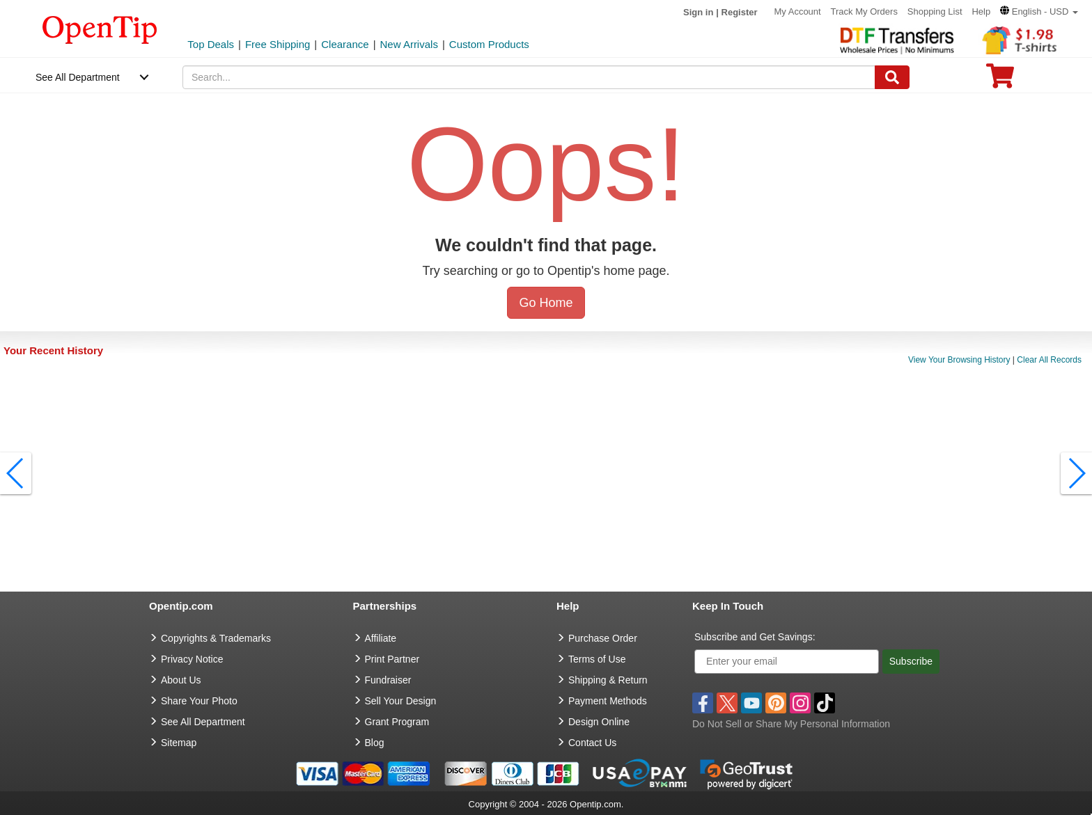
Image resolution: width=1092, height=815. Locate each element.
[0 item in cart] (1000, 80)
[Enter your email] (786, 661)
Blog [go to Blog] (374, 742)
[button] (1039, 11)
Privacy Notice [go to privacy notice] (192, 659)
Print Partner (392, 659)
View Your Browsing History (959, 360)
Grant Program (397, 721)
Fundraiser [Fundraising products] (388, 680)
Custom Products (489, 44)
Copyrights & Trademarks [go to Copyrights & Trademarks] (216, 638)
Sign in (698, 12)
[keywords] (528, 77)
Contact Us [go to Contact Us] (592, 742)
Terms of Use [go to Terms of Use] (596, 659)
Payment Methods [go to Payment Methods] (607, 700)
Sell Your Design (401, 700)
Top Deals (210, 44)
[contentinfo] (100, 28)
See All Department (78, 77)
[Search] (892, 77)
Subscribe (911, 661)
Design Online (599, 721)
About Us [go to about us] (181, 680)
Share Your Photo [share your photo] (199, 700)
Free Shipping (277, 44)
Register (740, 12)
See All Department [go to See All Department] (203, 721)
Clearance (344, 44)
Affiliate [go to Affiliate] (381, 638)
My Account (797, 11)
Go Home (545, 303)
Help (981, 11)
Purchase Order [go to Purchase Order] (602, 638)
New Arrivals (409, 44)
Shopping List (934, 11)
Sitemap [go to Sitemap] (178, 742)
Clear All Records (1049, 360)
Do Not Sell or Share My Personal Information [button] (791, 723)
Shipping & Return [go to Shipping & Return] (608, 680)
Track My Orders (864, 11)
